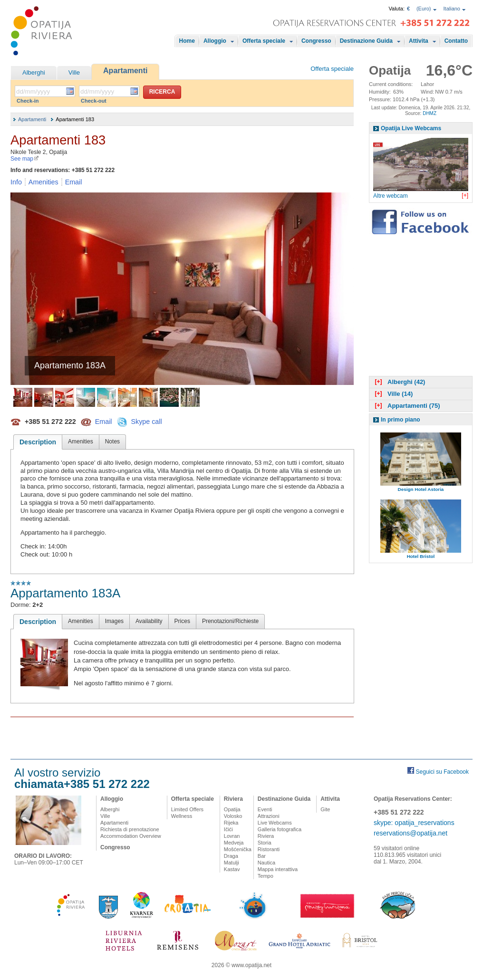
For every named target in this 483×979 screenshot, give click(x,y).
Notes (112, 441)
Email (73, 182)
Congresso (316, 41)
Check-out (93, 101)
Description (37, 442)
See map (24, 158)
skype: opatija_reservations (414, 822)
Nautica (266, 862)
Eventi (265, 809)
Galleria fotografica (279, 829)
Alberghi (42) (399, 381)
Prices (182, 621)
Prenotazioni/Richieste (230, 621)
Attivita (418, 41)
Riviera (233, 799)
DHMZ (429, 113)
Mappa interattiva (278, 869)
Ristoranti (269, 849)
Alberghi (33, 72)
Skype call (146, 421)
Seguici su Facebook (442, 771)
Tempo (265, 876)
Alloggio (214, 41)
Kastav (232, 869)
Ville (74, 72)
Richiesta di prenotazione (129, 829)
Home (187, 41)
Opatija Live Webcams (411, 128)
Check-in (28, 101)
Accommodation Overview (130, 836)
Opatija (232, 809)
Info (16, 182)
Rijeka (231, 822)
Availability (148, 621)
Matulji (231, 862)
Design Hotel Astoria (421, 489)
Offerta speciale (263, 41)
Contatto (456, 41)
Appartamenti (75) (406, 405)
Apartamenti (125, 71)
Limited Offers (187, 809)
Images (114, 621)
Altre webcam (390, 195)
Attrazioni (269, 816)
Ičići (228, 829)
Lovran (232, 836)
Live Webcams (275, 822)
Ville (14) (393, 393)
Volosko (233, 816)
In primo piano (400, 419)
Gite (325, 809)
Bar (262, 856)
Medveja (234, 842)
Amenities (43, 182)
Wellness (181, 816)
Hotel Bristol (421, 556)
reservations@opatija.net (410, 833)
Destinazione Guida (366, 41)
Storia (264, 842)
